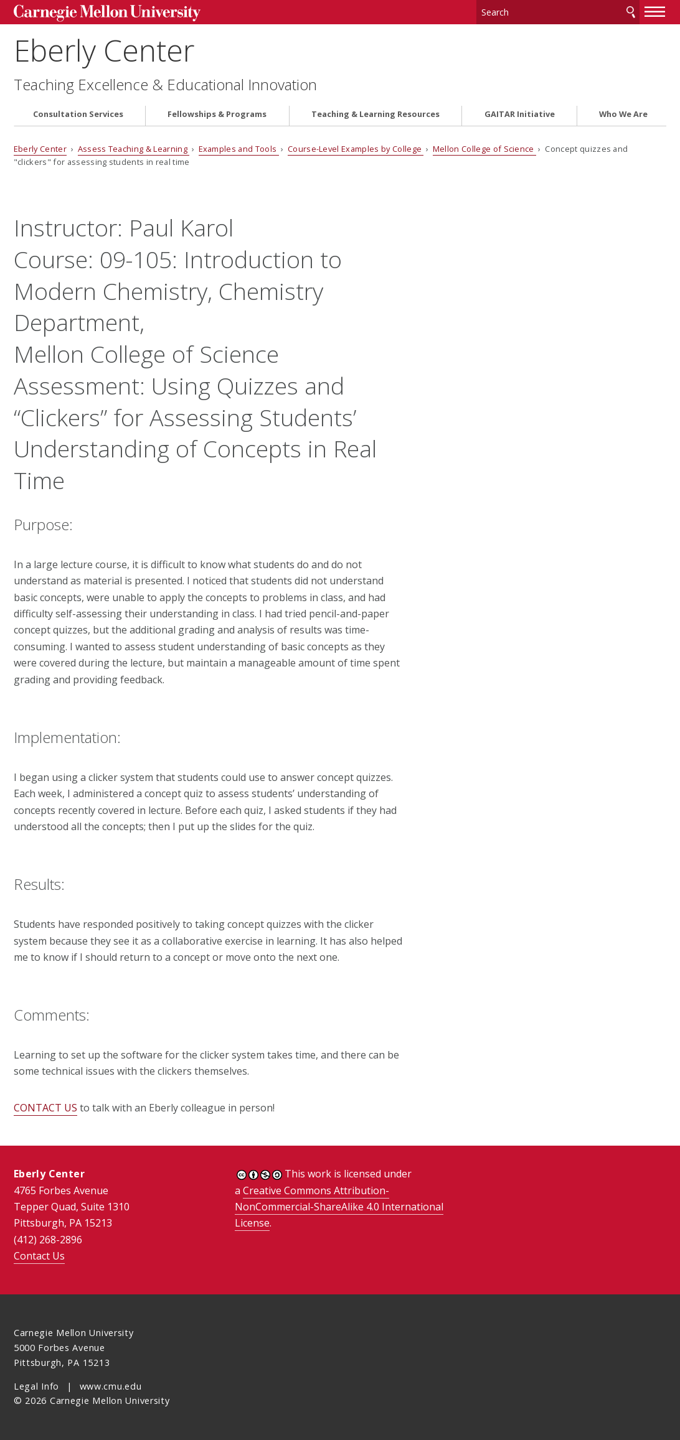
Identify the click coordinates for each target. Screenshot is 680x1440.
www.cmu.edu (111, 1386)
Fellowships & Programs (217, 114)
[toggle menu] (655, 11)
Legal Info (36, 1386)
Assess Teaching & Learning (134, 148)
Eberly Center (104, 50)
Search (631, 12)
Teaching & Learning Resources (375, 114)
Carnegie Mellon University (107, 13)
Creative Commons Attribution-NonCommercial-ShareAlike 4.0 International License (339, 1207)
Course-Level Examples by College (356, 148)
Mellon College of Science (484, 148)
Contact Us (39, 1256)
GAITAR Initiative (519, 114)
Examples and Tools (239, 148)
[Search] (558, 12)
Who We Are (623, 114)
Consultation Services (78, 114)
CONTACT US (45, 1108)
